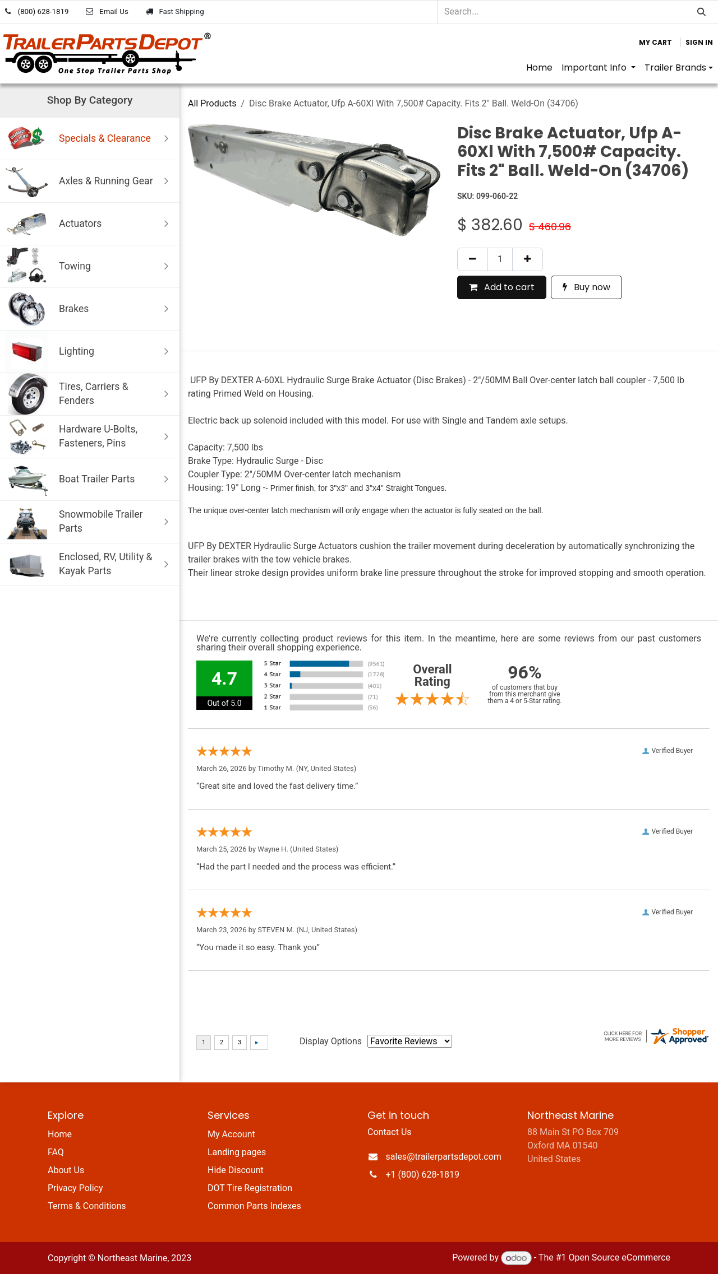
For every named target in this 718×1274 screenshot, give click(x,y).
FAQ (56, 1152)
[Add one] (527, 259)
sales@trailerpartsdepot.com (443, 1156)
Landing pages (237, 1152)
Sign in (699, 42)
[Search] (701, 12)
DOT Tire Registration (250, 1188)
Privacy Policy (75, 1188)
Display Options (331, 1041)
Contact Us (389, 1132)
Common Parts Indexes (254, 1206)
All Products (212, 103)
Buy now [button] (586, 287)
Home (60, 1134)
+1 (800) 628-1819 (422, 1174)
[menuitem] (539, 68)
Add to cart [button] (502, 287)
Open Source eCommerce (619, 1258)
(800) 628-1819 (43, 11)
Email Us (113, 11)
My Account (231, 1134)
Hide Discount (236, 1170)
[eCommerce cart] (655, 42)
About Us (66, 1170)
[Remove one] (472, 259)
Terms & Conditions (87, 1206)
